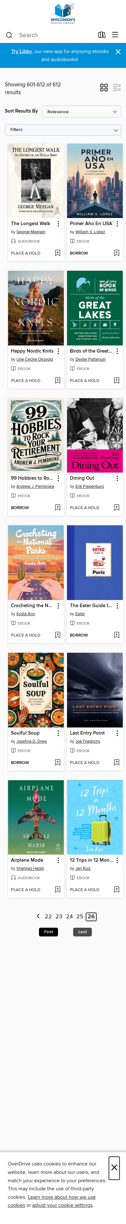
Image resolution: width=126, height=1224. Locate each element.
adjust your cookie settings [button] (62, 1205)
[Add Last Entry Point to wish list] (116, 763)
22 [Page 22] (48, 916)
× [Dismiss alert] (118, 52)
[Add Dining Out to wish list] (116, 508)
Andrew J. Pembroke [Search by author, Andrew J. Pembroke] (35, 486)
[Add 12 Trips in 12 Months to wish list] (116, 890)
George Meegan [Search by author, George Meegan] (30, 232)
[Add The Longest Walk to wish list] (57, 253)
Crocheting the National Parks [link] (33, 606)
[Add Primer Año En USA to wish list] (116, 253)
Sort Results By (21, 111)
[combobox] (50, 35)
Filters (16, 130)
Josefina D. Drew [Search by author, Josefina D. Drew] (31, 741)
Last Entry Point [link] (87, 733)
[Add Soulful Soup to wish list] (57, 763)
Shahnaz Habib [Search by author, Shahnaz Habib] (30, 868)
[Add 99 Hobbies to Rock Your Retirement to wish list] (57, 508)
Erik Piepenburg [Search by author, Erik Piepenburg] (89, 486)
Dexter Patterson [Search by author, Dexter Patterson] (90, 359)
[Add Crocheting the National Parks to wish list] (57, 635)
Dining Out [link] (82, 478)
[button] (104, 89)
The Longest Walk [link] (30, 224)
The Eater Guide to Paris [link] (92, 606)
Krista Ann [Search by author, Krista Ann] (25, 614)
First (48, 932)
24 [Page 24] (69, 916)
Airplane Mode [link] (27, 860)
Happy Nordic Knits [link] (32, 351)
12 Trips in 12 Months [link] (92, 860)
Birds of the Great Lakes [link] (92, 351)
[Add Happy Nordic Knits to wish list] (57, 381)
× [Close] (114, 1168)
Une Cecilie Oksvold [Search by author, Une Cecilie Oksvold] (34, 359)
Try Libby (21, 51)
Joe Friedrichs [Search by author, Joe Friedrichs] (87, 741)
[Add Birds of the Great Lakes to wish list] (116, 381)
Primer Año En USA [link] (91, 224)
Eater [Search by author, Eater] (80, 614)
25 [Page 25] (79, 916)
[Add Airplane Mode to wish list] (57, 890)
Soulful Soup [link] (25, 733)
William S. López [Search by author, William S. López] (90, 232)
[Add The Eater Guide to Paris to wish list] (116, 635)
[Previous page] (38, 917)
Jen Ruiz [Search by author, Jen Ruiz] (83, 868)
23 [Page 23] (58, 916)
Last (82, 932)
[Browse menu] (115, 35)
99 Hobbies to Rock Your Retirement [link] (33, 478)
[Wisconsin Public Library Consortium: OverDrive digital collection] (63, 13)
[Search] (9, 35)
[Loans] (102, 36)
